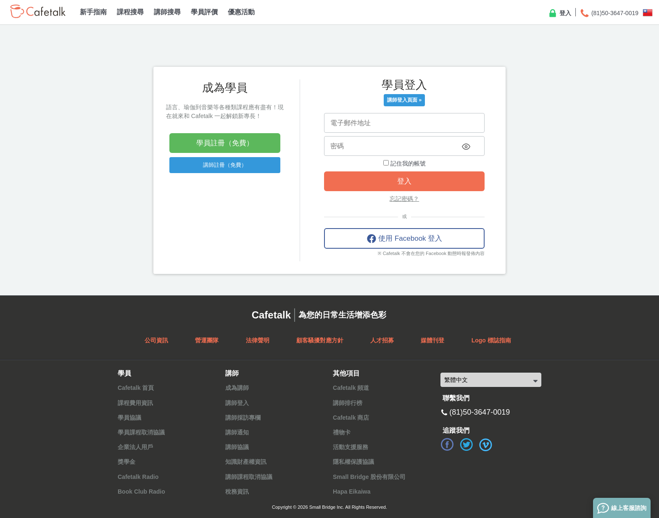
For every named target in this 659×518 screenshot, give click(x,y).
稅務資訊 (237, 491)
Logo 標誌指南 (491, 340)
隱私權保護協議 (353, 461)
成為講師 (237, 387)
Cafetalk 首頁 (136, 387)
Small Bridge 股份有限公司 (369, 476)
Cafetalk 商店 (351, 417)
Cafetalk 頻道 (351, 387)
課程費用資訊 (135, 403)
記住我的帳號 (404, 163)
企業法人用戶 (135, 447)
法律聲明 (257, 340)
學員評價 (204, 12)
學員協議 (129, 417)
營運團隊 (207, 340)
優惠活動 (241, 12)
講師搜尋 (167, 12)
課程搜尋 (130, 12)
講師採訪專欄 (243, 417)
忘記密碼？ (404, 198)
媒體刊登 (432, 340)
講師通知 (237, 432)
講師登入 (237, 403)
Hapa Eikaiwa (352, 491)
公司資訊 (156, 340)
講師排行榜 (347, 403)
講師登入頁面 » (404, 100)
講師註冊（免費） (225, 165)
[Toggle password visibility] (466, 146)
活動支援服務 (350, 447)
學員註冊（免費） (224, 143)
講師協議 (237, 447)
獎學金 (126, 461)
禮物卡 (342, 432)
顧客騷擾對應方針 (319, 340)
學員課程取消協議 (141, 432)
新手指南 (93, 12)
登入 (559, 13)
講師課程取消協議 (248, 476)
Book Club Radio (141, 491)
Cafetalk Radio (138, 476)
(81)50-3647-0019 (609, 13)
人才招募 (382, 340)
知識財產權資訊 (245, 461)
